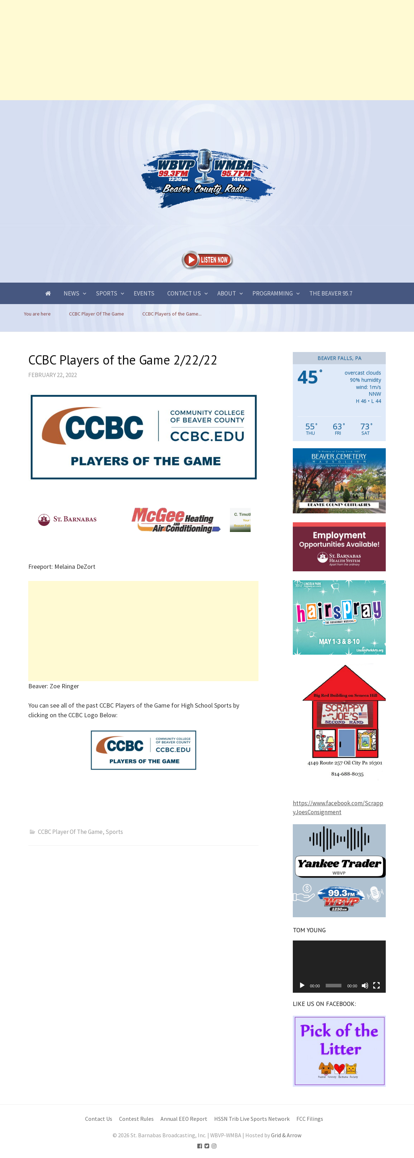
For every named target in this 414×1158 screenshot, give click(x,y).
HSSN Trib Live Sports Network (252, 1118)
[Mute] (365, 985)
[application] (339, 966)
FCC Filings (309, 1118)
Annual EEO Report (184, 1118)
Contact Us (184, 293)
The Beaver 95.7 (330, 293)
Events (144, 293)
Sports (106, 293)
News (71, 293)
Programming (272, 293)
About (226, 293)
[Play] (302, 985)
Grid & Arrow (286, 1135)
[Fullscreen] (376, 985)
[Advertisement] (207, 50)
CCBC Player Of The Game (70, 832)
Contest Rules (136, 1118)
